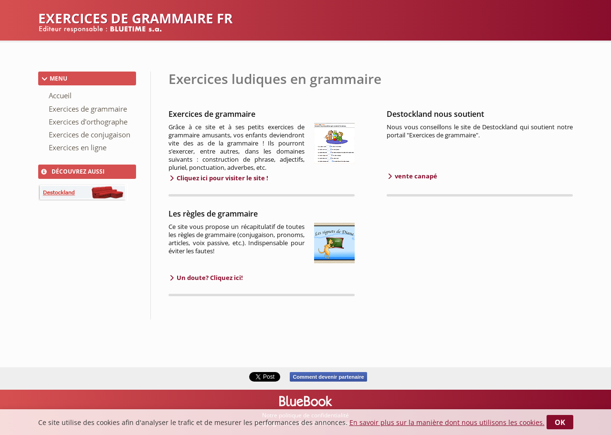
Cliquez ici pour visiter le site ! (221, 178)
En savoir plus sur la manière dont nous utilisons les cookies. (447, 422)
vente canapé (415, 176)
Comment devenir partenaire (328, 377)
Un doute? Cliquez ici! (209, 277)
